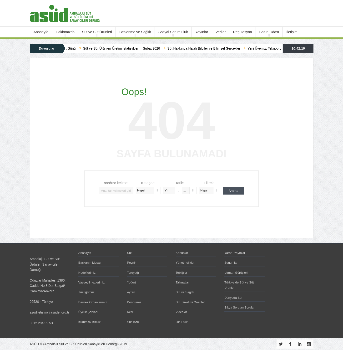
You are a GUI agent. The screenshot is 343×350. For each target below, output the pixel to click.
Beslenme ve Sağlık (135, 32)
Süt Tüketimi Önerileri (191, 302)
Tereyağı (133, 272)
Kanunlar (182, 253)
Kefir (130, 312)
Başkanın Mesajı (89, 262)
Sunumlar (231, 262)
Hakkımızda (65, 32)
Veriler (221, 32)
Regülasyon (242, 32)
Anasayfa (41, 32)
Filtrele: (209, 183)
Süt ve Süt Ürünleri (97, 32)
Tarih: (180, 183)
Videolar (181, 312)
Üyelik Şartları (88, 312)
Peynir (131, 262)
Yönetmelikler (185, 262)
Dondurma (134, 302)
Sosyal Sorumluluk (173, 32)
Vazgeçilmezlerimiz (91, 282)
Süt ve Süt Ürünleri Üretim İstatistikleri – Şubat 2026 (126, 48)
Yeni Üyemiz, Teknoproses (271, 48)
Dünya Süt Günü (68, 48)
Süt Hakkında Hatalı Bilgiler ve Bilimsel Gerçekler (208, 48)
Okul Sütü (182, 322)
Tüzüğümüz (86, 292)
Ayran (131, 292)
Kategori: (148, 183)
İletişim (292, 32)
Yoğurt (131, 282)
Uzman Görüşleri (236, 272)
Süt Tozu (133, 322)
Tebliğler (181, 272)
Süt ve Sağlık (185, 292)
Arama (233, 191)
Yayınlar (201, 32)
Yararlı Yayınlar (234, 253)
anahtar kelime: (116, 183)
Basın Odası (269, 32)
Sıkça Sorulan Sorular (239, 307)
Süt (129, 253)
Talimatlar (182, 282)
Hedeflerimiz (87, 272)
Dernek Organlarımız (92, 302)
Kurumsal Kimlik (89, 322)
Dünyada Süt (233, 297)
